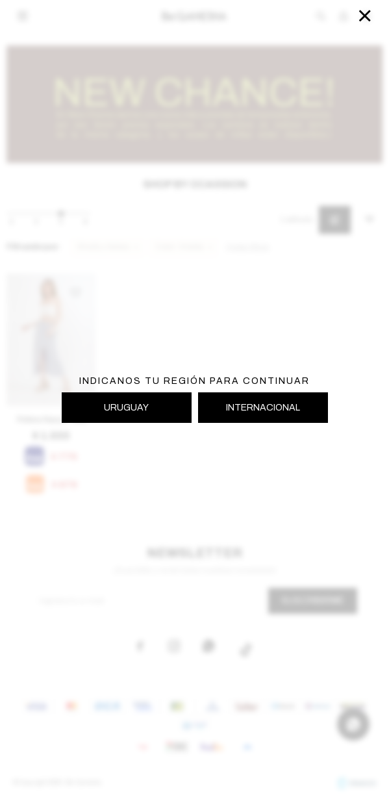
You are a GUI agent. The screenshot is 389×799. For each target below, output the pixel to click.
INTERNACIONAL (263, 407)
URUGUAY (126, 407)
